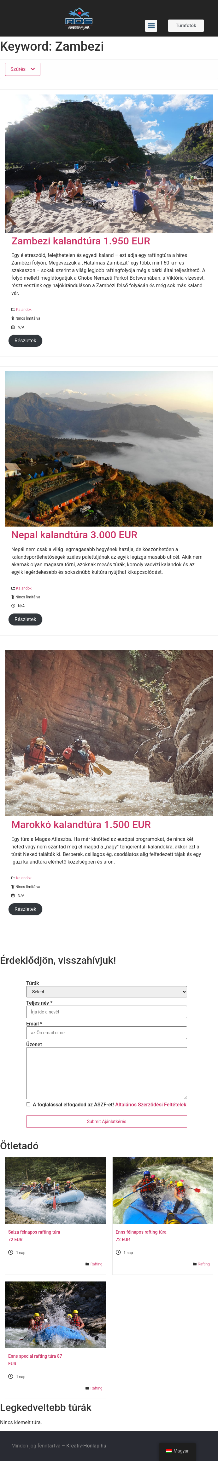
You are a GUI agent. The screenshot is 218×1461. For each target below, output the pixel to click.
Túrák (32, 983)
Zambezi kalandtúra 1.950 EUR (80, 241)
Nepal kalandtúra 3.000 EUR (74, 535)
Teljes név (39, 1003)
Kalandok (24, 309)
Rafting (97, 1264)
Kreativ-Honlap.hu (86, 1446)
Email (34, 1023)
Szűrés (22, 69)
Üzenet (34, 1044)
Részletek (25, 341)
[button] (151, 26)
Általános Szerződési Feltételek (150, 1105)
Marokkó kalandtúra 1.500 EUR (81, 824)
